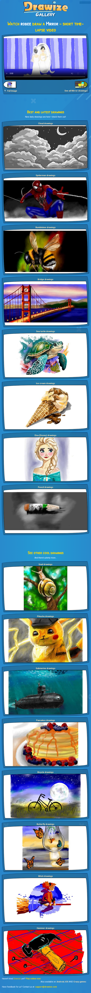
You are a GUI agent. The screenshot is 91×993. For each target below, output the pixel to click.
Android (60, 981)
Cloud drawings (45, 123)
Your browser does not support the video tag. (45, 57)
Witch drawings (45, 876)
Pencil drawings (45, 487)
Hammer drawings (45, 928)
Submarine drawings (45, 668)
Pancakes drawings (45, 720)
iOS (66, 981)
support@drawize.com (46, 987)
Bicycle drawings (45, 772)
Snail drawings (45, 564)
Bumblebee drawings (46, 227)
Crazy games (79, 981)
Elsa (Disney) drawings (45, 435)
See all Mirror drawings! (76, 91)
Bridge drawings (45, 279)
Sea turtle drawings (45, 331)
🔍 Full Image (10, 91)
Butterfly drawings (45, 824)
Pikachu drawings (45, 616)
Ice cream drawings (45, 383)
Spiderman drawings (45, 175)
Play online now (33, 978)
